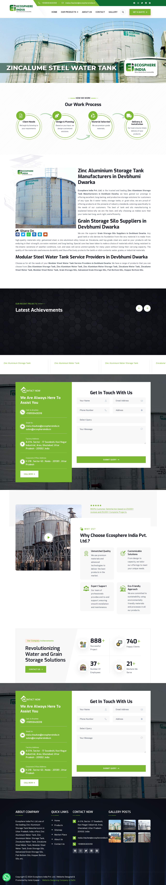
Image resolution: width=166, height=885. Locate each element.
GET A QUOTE (140, 12)
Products (58, 825)
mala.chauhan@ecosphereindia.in (80, 3)
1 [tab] (155, 53)
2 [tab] (155, 57)
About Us (87, 12)
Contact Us (36, 669)
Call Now (29, 474)
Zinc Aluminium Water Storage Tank (119, 369)
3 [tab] (155, 61)
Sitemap (58, 830)
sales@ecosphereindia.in (38, 429)
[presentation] (95, 451)
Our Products (68, 12)
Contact (100, 12)
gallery (113, 12)
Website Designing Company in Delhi (58, 880)
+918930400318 (49, 3)
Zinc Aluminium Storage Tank (19, 369)
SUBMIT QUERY (111, 460)
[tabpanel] (83, 50)
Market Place (60, 835)
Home (54, 12)
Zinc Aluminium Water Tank (68, 369)
